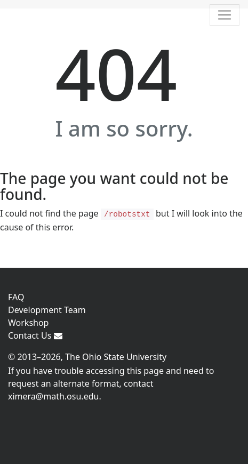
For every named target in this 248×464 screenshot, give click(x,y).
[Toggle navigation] (224, 15)
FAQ (16, 297)
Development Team (47, 310)
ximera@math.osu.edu (53, 396)
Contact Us (35, 335)
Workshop (28, 323)
